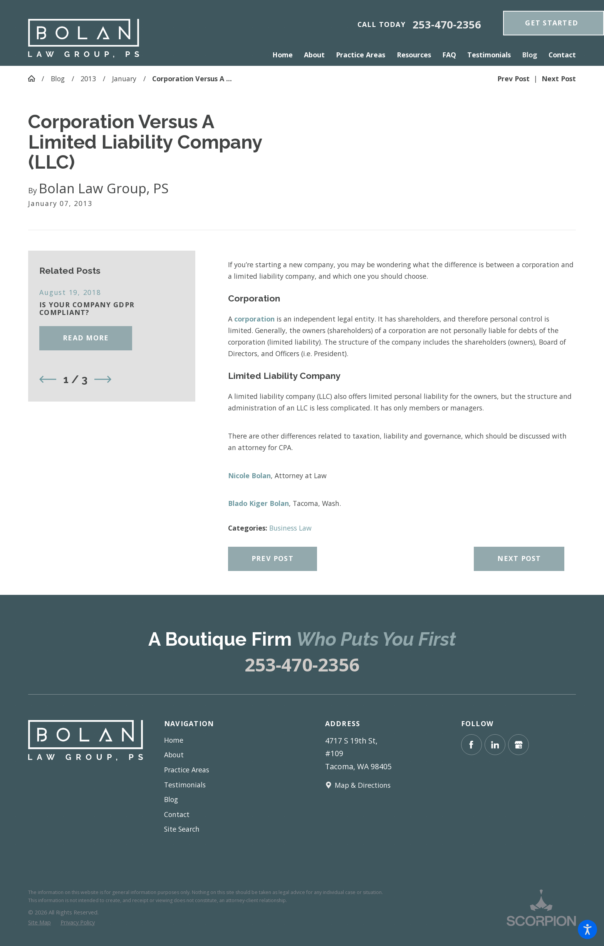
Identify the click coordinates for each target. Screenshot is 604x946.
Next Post (519, 558)
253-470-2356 (447, 24)
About (174, 754)
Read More (86, 337)
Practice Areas (186, 769)
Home (173, 740)
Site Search (182, 829)
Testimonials (185, 784)
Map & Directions (363, 785)
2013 (88, 78)
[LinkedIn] (495, 744)
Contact (177, 814)
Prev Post (273, 558)
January (124, 78)
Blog (58, 78)
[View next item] (102, 379)
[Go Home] (35, 78)
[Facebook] (471, 744)
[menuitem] (285, 55)
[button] (587, 929)
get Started (551, 22)
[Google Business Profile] (518, 744)
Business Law (290, 527)
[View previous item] (47, 379)
